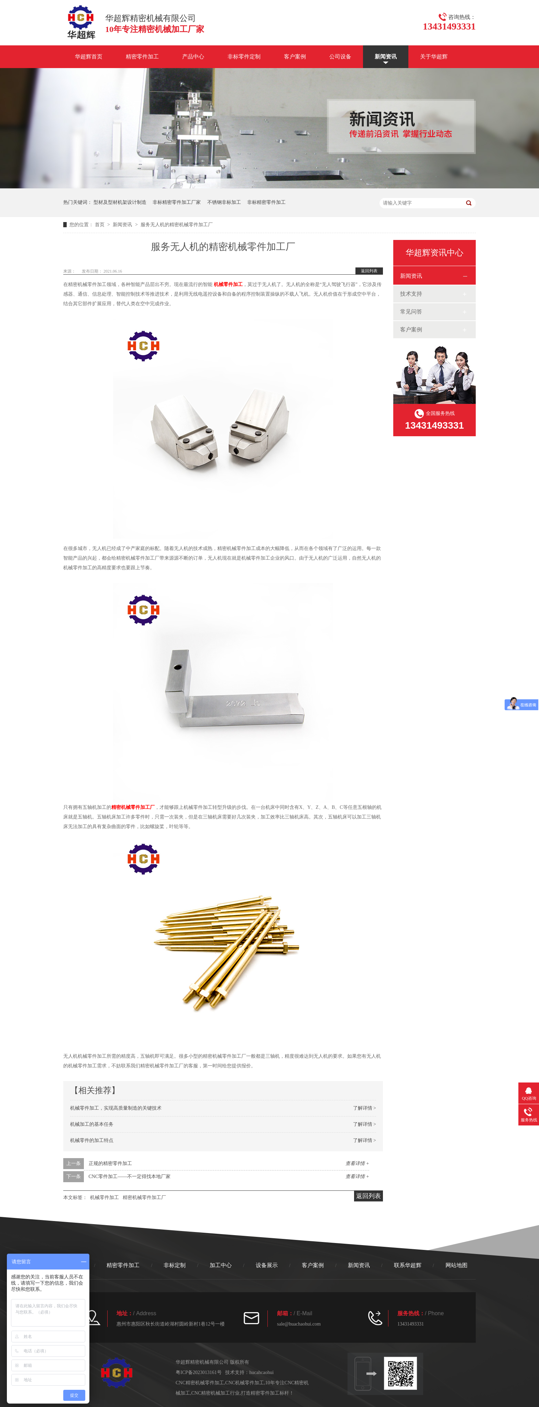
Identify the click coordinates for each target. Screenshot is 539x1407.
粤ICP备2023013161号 (199, 1372)
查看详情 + (357, 1163)
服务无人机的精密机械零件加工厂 (177, 224)
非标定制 (175, 1265)
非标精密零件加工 (266, 202)
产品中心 (193, 56)
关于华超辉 (434, 56)
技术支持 (411, 294)
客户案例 (295, 56)
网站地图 (457, 1265)
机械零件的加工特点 (91, 1140)
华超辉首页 (88, 56)
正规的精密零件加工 (110, 1163)
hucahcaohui (261, 1372)
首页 (100, 224)
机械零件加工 (228, 284)
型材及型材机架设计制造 (120, 202)
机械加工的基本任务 (91, 1124)
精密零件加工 (142, 56)
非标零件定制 (244, 56)
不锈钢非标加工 (224, 202)
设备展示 (267, 1265)
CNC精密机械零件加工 (200, 1382)
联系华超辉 (407, 1265)
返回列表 (369, 270)
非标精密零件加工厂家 (177, 202)
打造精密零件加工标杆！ (267, 1393)
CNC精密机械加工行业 (215, 1393)
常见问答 (411, 312)
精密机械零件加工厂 (133, 807)
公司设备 (340, 56)
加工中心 (221, 1265)
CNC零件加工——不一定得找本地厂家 (130, 1176)
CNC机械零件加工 (244, 1382)
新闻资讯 (386, 56)
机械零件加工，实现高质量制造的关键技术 (116, 1108)
